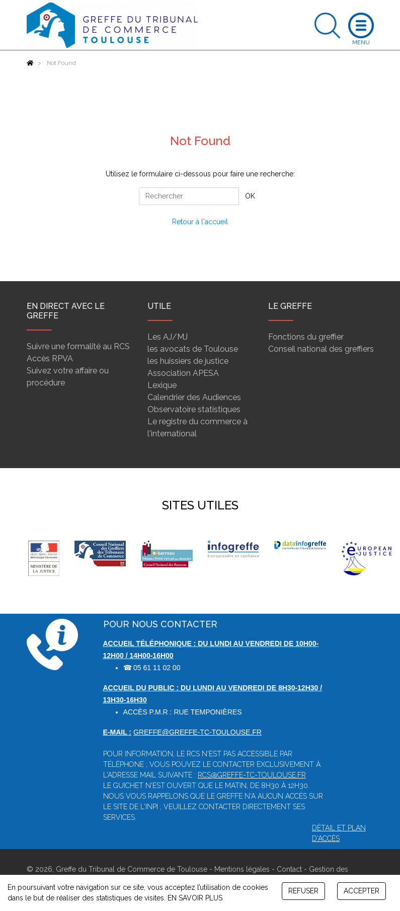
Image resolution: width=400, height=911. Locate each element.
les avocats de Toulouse (192, 349)
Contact (289, 869)
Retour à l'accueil (200, 222)
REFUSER (303, 891)
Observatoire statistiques (194, 409)
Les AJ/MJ (167, 337)
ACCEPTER (361, 891)
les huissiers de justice (187, 361)
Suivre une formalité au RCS (78, 346)
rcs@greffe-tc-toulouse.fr (252, 775)
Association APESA (183, 373)
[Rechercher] (189, 196)
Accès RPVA (50, 358)
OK (250, 196)
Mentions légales (242, 869)
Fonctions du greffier (306, 337)
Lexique (162, 385)
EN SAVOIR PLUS (195, 898)
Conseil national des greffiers (321, 349)
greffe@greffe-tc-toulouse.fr (197, 732)
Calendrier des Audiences (194, 397)
